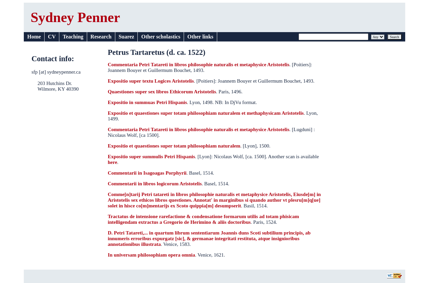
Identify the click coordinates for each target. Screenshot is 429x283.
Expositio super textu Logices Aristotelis (151, 81)
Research (101, 36)
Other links (200, 36)
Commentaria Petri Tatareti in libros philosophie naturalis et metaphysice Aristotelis (198, 64)
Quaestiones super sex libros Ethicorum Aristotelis (162, 91)
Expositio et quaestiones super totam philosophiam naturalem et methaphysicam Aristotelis (206, 113)
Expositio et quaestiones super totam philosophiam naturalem (174, 146)
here (112, 162)
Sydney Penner (75, 17)
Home (34, 36)
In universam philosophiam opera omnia (151, 255)
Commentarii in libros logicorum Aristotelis (154, 183)
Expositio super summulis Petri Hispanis (151, 156)
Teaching (73, 36)
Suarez (126, 36)
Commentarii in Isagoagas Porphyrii (147, 173)
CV (52, 36)
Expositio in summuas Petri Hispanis (147, 102)
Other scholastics (160, 36)
